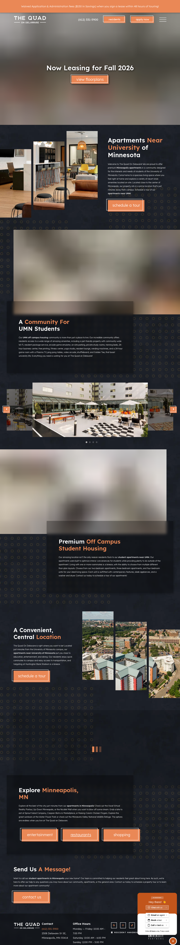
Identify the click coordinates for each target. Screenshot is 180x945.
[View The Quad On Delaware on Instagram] (123, 925)
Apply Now (142, 19)
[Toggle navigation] (163, 20)
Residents (114, 19)
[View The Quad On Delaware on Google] (114, 925)
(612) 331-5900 (88, 19)
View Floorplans (90, 79)
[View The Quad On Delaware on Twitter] (132, 925)
